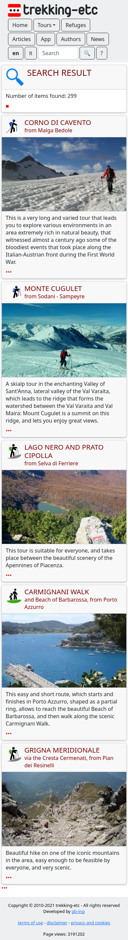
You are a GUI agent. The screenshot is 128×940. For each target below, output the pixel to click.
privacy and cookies (90, 923)
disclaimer (57, 923)
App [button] (46, 39)
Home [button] (20, 25)
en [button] (15, 53)
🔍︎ (87, 53)
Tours (45, 25)
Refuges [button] (76, 25)
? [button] (102, 53)
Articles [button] (21, 39)
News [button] (98, 39)
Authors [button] (71, 39)
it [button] (30, 53)
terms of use (30, 923)
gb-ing (78, 911)
